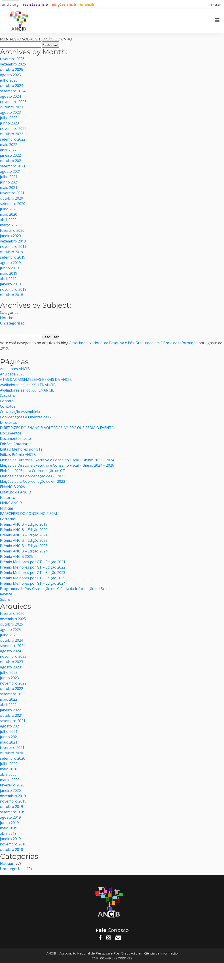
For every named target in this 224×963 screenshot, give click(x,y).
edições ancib (64, 4)
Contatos (7, 406)
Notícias (7, 508)
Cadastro (7, 395)
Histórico (7, 497)
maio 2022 (8, 144)
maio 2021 (8, 187)
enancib (87, 4)
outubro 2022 (11, 133)
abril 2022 (8, 150)
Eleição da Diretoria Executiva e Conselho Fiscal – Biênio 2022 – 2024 (57, 459)
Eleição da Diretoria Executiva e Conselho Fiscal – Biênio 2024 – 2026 (57, 465)
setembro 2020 (12, 203)
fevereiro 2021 (12, 192)
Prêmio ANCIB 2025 (16, 556)
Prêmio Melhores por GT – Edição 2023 (32, 572)
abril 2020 (8, 219)
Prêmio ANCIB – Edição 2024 (23, 551)
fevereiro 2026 (12, 58)
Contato (7, 400)
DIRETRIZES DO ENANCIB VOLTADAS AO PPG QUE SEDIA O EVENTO (57, 427)
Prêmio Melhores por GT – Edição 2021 (32, 561)
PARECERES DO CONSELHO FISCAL (29, 513)
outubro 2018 (11, 294)
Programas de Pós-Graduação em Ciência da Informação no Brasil (55, 588)
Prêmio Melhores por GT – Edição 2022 (32, 567)
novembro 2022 (13, 128)
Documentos (10, 433)
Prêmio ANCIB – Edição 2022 (23, 540)
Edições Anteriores (15, 443)
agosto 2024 (10, 96)
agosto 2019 (10, 262)
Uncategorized (12, 323)
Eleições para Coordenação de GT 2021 (32, 476)
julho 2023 (8, 117)
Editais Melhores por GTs (21, 449)
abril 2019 (8, 278)
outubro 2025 (11, 69)
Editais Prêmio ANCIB (18, 454)
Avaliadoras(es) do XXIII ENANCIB (28, 384)
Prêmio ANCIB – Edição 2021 (23, 535)
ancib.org (10, 4)
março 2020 (9, 225)
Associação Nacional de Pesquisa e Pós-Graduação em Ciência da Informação (133, 342)
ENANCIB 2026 (12, 486)
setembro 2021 (12, 166)
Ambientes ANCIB (15, 368)
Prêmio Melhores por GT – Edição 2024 (32, 583)
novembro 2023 (13, 101)
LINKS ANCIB (11, 502)
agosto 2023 (10, 112)
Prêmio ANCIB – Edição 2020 (23, 529)
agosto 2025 (10, 74)
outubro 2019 (11, 251)
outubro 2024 (11, 85)
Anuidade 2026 (12, 374)
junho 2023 (9, 123)
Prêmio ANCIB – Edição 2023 (23, 545)
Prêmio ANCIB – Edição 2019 (23, 524)
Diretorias (8, 422)
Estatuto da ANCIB (15, 492)
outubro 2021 (11, 160)
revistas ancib (35, 4)
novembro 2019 (13, 246)
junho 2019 (9, 268)
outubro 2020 (11, 198)
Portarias (8, 518)
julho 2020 (8, 209)
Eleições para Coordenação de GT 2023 (32, 481)
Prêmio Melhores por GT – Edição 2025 (32, 577)
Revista (6, 594)
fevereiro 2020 (12, 230)
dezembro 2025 (13, 64)
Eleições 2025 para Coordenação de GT (32, 470)
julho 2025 (8, 80)
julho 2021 (8, 176)
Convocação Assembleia (20, 411)
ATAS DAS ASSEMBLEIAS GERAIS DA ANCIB (36, 379)
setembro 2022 (12, 139)
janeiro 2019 (10, 284)
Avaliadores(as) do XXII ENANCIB (27, 390)
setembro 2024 (12, 91)
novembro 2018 (13, 289)
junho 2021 (9, 182)
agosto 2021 (10, 171)
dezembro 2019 (13, 241)
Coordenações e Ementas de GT (26, 417)
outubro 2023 (11, 107)
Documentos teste (15, 438)
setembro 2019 (12, 257)
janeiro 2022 (10, 155)
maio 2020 (8, 214)
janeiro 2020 (10, 235)
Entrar (216, 5)
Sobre (5, 599)
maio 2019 (8, 273)
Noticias (7, 317)
